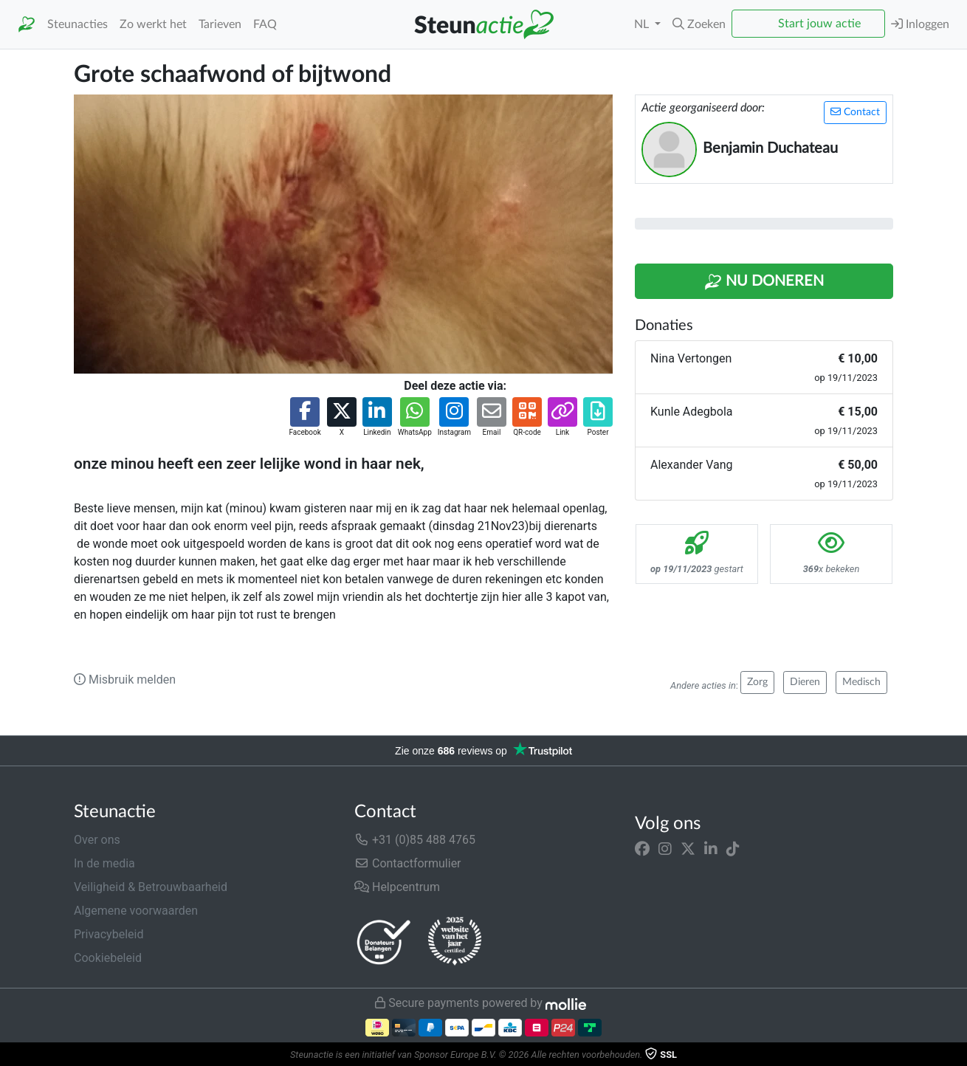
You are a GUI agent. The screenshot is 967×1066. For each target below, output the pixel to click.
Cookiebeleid (108, 958)
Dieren (805, 682)
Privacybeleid (108, 934)
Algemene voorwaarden (136, 911)
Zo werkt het (153, 24)
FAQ (265, 24)
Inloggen (920, 24)
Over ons (97, 840)
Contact (855, 111)
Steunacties (77, 24)
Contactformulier (407, 863)
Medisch (861, 682)
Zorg (757, 682)
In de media (104, 863)
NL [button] (643, 24)
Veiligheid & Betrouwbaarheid (150, 887)
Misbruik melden (125, 680)
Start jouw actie (819, 24)
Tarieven (220, 24)
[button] (699, 24)
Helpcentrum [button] (397, 887)
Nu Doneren (764, 282)
